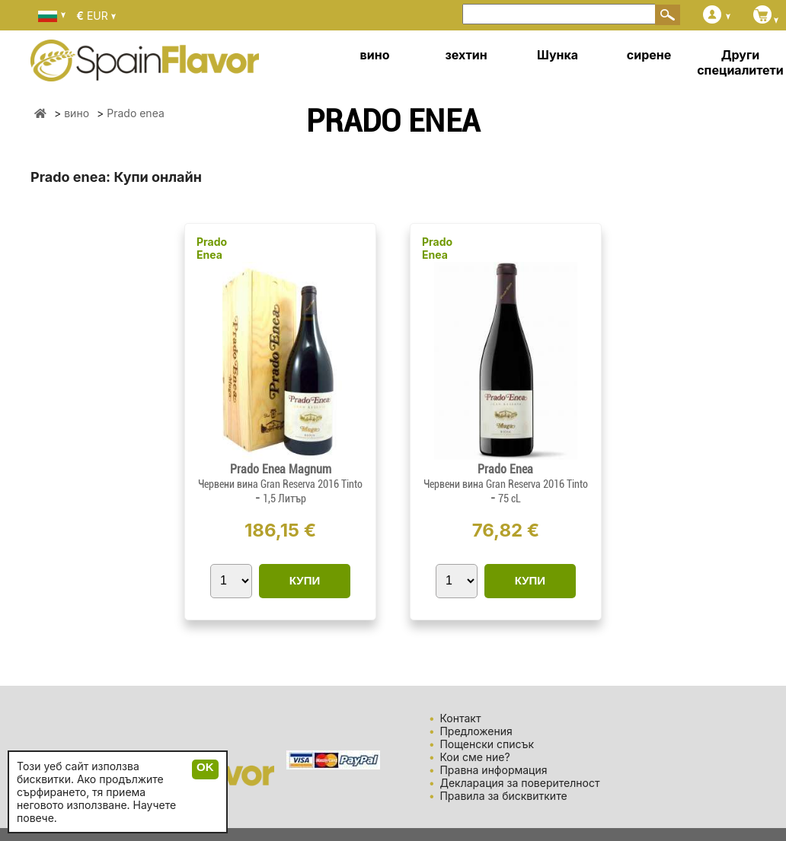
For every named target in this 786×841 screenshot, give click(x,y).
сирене (649, 54)
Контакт (460, 718)
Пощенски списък (486, 743)
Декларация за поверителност (519, 782)
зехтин (466, 54)
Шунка (557, 54)
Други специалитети (740, 62)
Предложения (475, 731)
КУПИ (304, 580)
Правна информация (493, 769)
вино (375, 54)
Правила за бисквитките (503, 795)
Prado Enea (211, 248)
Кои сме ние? (474, 756)
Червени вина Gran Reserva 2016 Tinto (280, 484)
